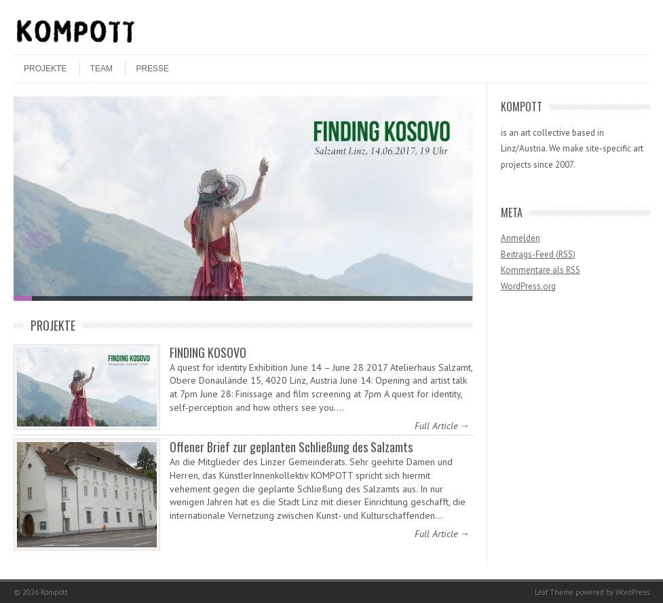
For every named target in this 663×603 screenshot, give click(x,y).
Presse (152, 68)
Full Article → (442, 426)
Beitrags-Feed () (538, 254)
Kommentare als (540, 270)
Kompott (54, 592)
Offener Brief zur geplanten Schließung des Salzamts (291, 447)
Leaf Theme (554, 592)
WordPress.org (528, 286)
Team (101, 68)
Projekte (45, 68)
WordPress (632, 592)
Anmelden (520, 238)
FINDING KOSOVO (208, 352)
